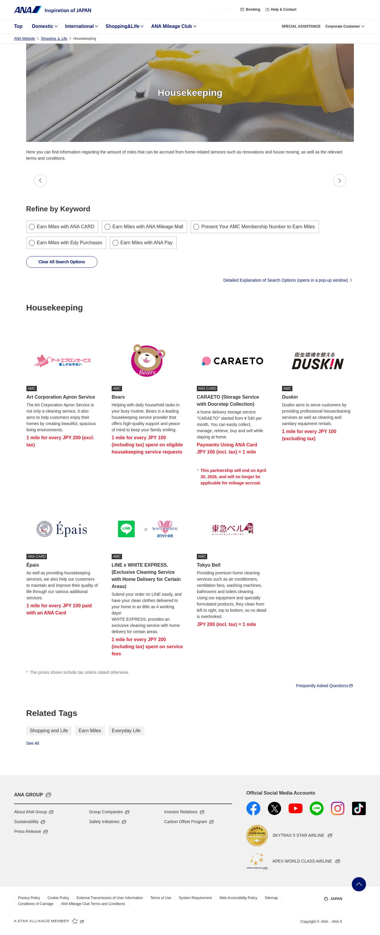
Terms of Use (160, 898)
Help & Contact (281, 9)
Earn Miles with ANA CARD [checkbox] (65, 226)
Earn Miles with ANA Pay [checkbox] (147, 242)
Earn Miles (90, 730)
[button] (356, 9)
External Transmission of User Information (110, 898)
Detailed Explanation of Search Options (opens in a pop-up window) (288, 280)
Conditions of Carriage (35, 904)
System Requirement (195, 898)
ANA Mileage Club (171, 26)
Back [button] (40, 180)
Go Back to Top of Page (359, 884)
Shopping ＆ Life (54, 39)
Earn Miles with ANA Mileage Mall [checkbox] (148, 226)
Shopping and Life (49, 730)
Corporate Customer (342, 26)
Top (18, 26)
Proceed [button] (340, 180)
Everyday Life (126, 730)
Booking (250, 9)
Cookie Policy (58, 898)
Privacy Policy (29, 898)
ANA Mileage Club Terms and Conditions (93, 904)
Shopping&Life (123, 26)
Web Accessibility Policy (238, 898)
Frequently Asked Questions (325, 685)
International (79, 26)
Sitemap (271, 898)
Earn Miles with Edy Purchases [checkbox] (69, 242)
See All (32, 743)
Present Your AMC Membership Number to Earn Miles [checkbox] (258, 226)
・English (217, 9)
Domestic (42, 26)
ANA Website (24, 39)
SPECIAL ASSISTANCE (301, 26)
